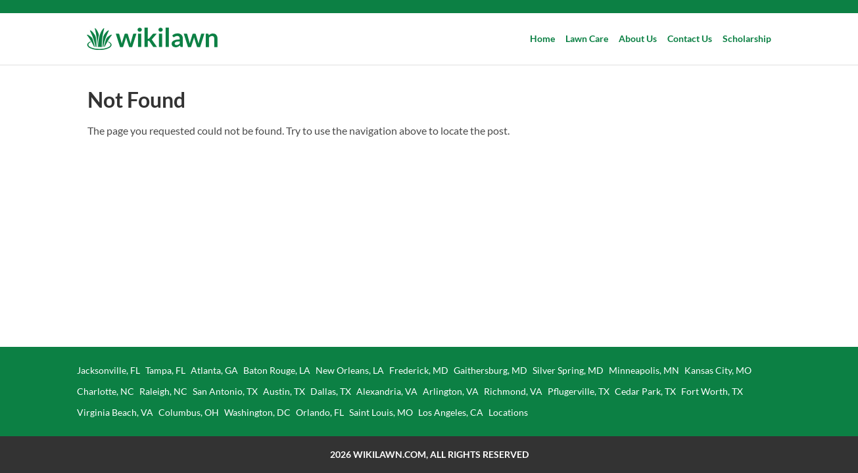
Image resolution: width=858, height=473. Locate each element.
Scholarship (747, 38)
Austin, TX (284, 391)
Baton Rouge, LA (276, 370)
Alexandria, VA (386, 391)
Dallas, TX (330, 391)
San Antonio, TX (225, 391)
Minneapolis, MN (644, 370)
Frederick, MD (418, 370)
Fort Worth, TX (712, 391)
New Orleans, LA (350, 370)
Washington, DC (257, 412)
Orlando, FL (320, 412)
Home (542, 38)
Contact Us (689, 38)
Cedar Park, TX (645, 391)
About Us (638, 38)
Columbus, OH (188, 412)
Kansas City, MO (717, 370)
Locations (508, 412)
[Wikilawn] (152, 39)
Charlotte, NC (105, 391)
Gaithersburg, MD (490, 370)
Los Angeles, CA (450, 412)
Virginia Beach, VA (115, 412)
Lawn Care (586, 38)
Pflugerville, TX (578, 391)
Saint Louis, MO (381, 412)
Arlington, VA (451, 391)
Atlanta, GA (214, 370)
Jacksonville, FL (108, 370)
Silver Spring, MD (568, 370)
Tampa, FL (165, 370)
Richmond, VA (513, 391)
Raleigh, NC (163, 391)
